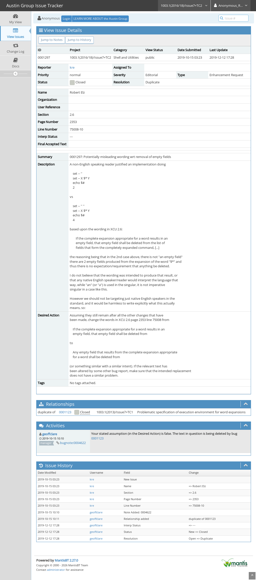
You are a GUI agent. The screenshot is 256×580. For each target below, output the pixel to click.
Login (66, 18)
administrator (56, 570)
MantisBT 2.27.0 (66, 560)
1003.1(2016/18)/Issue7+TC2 (184, 5)
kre (72, 67)
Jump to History (79, 39)
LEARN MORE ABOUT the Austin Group (100, 18)
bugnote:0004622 (73, 442)
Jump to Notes (51, 39)
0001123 (65, 412)
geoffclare (49, 434)
